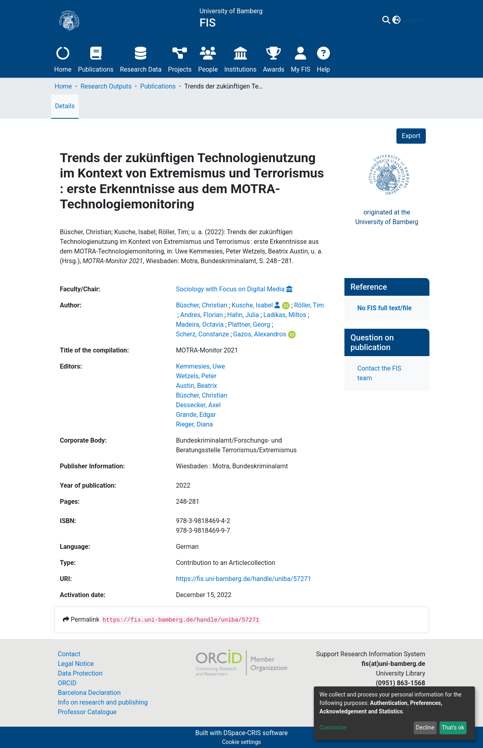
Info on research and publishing (103, 702)
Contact (69, 654)
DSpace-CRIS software (255, 733)
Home (63, 58)
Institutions (240, 58)
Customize (332, 727)
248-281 (187, 501)
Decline (425, 727)
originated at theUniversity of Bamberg (387, 217)
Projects (180, 58)
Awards (273, 58)
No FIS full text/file (384, 308)
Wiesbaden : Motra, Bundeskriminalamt (232, 466)
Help (323, 58)
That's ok (453, 727)
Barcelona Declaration (89, 692)
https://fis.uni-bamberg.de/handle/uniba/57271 (243, 579)
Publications (96, 58)
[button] (397, 20)
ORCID (67, 683)
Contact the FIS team (379, 373)
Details (65, 106)
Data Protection (80, 673)
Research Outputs (106, 86)
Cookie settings (241, 742)
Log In (411, 20)
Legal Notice (76, 664)
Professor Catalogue (87, 712)
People (208, 58)
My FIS (300, 58)
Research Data (141, 58)
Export (411, 136)
